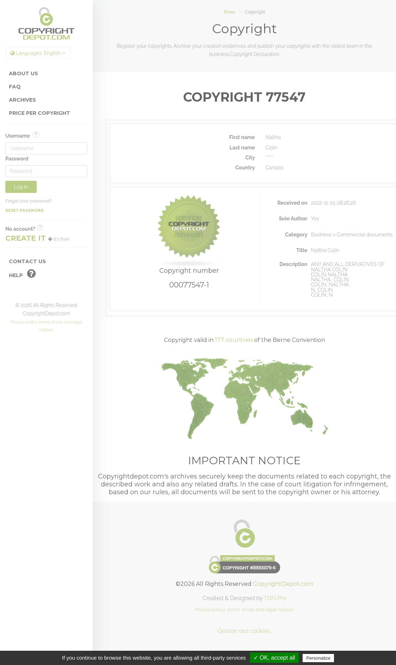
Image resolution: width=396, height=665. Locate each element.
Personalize (318, 658)
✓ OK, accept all (274, 658)
